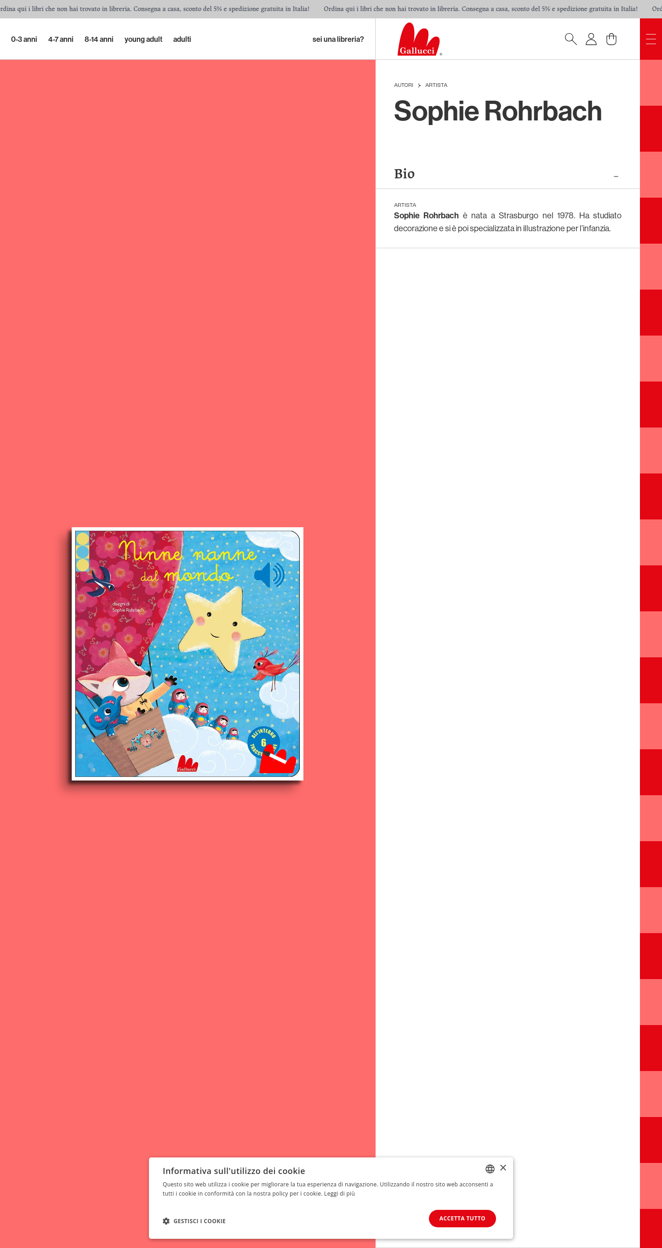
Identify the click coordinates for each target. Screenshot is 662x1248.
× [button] (502, 1168)
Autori (403, 85)
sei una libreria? (338, 39)
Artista (436, 85)
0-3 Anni (24, 39)
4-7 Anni (61, 39)
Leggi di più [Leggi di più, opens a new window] (339, 1193)
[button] (194, 1220)
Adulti (182, 39)
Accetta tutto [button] (462, 1218)
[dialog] (331, 1198)
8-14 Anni (99, 39)
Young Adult (143, 39)
